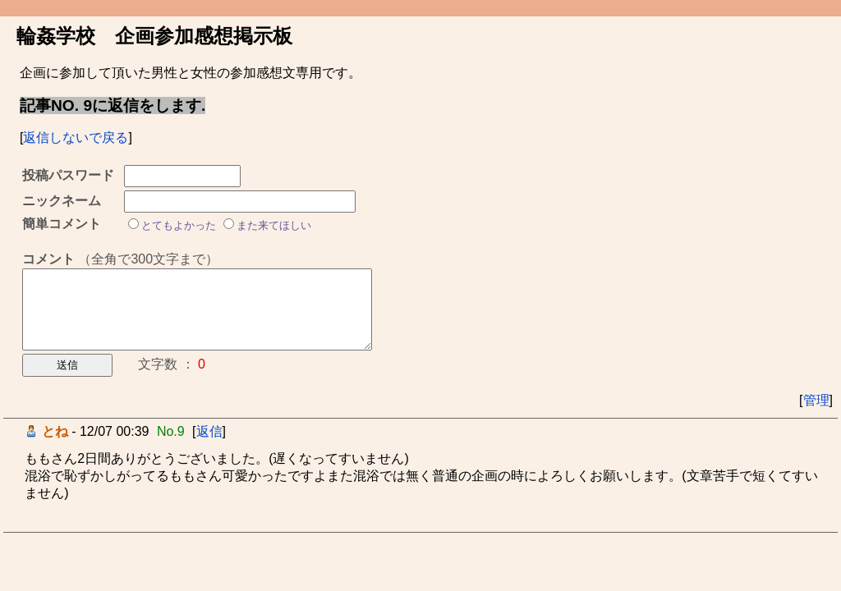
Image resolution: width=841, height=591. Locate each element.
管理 (816, 400)
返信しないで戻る (75, 137)
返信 (209, 431)
